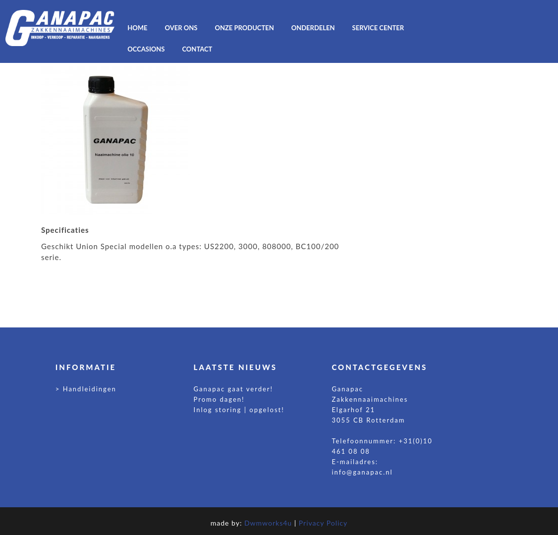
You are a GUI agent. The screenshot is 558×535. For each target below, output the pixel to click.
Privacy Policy (323, 523)
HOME (137, 28)
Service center (378, 28)
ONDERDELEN (313, 28)
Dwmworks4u (268, 523)
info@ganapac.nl (362, 472)
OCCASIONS (146, 49)
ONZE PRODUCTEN (244, 28)
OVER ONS (181, 28)
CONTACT (197, 49)
